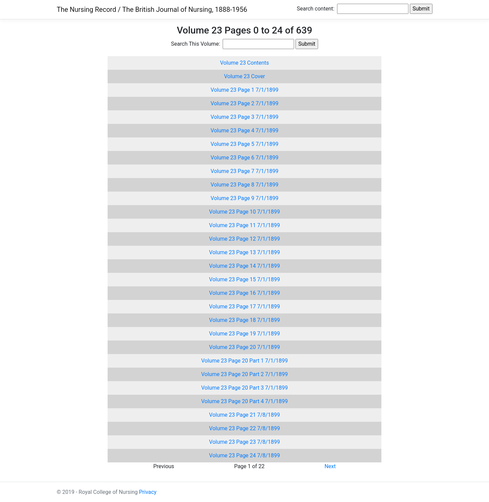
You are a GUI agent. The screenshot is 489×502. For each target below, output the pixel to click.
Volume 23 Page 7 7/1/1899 (244, 171)
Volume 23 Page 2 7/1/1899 (244, 103)
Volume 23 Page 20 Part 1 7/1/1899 (244, 360)
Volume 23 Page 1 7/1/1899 (244, 90)
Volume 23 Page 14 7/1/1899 (244, 266)
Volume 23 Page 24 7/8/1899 (244, 455)
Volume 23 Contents (244, 63)
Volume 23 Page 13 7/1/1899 (244, 252)
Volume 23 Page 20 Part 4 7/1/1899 (244, 401)
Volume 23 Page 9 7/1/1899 (244, 198)
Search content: (316, 8)
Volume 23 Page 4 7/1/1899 (244, 130)
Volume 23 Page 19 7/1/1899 (244, 333)
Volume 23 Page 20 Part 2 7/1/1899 (244, 374)
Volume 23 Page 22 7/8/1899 (244, 428)
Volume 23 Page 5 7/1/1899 (244, 144)
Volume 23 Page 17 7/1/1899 (244, 306)
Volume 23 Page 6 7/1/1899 (244, 157)
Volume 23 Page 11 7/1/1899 (244, 225)
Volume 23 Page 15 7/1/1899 (244, 279)
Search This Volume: (196, 44)
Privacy (148, 492)
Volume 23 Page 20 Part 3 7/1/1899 (244, 388)
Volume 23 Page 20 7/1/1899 (244, 347)
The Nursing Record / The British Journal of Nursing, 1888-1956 (152, 9)
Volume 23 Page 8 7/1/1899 (244, 184)
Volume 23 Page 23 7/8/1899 (244, 442)
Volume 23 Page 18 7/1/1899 (244, 320)
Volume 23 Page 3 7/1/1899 (244, 117)
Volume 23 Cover (244, 76)
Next (330, 466)
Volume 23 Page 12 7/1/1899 (244, 239)
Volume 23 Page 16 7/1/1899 (244, 293)
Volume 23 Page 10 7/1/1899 (244, 212)
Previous (163, 466)
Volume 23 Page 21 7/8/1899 (244, 415)
